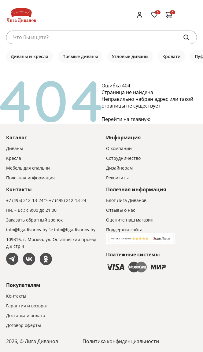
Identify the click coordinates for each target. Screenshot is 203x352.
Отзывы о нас (120, 210)
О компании (119, 148)
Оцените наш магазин (129, 220)
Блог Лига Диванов (126, 200)
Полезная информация (30, 178)
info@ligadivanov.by (26, 230)
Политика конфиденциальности (121, 341)
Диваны (14, 148)
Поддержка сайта (124, 230)
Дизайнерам (119, 168)
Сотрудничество (123, 158)
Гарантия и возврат (27, 306)
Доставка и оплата (25, 315)
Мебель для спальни (28, 168)
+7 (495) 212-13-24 (24, 200)
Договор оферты (23, 325)
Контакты (16, 296)
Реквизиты (117, 178)
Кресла (13, 158)
